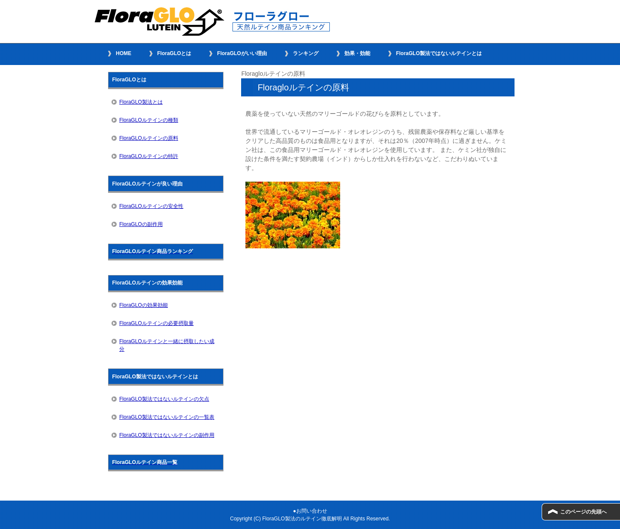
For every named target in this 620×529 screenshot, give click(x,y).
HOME (123, 53)
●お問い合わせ (310, 511)
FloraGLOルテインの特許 (148, 156)
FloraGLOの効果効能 (143, 305)
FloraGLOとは (174, 53)
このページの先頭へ (583, 512)
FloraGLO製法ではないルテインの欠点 (164, 399)
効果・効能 (357, 53)
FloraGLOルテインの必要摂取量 (156, 323)
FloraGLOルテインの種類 (148, 120)
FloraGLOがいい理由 (242, 53)
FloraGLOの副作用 (141, 224)
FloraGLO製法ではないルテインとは (439, 53)
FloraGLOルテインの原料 (148, 138)
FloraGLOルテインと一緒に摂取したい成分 (166, 345)
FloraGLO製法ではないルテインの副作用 (166, 435)
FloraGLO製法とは (141, 102)
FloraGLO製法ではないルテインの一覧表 (166, 417)
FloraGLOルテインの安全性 (151, 206)
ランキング (306, 53)
